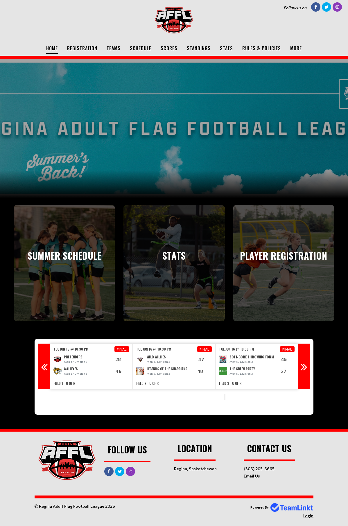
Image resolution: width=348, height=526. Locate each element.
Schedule (140, 48)
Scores (169, 48)
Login (308, 515)
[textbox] (127, 397)
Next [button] (304, 366)
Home (52, 48)
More (296, 48)
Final (122, 349)
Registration (82, 48)
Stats (226, 48)
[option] (91, 366)
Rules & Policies (261, 48)
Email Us (252, 475)
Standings (199, 48)
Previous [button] (44, 366)
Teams (114, 48)
